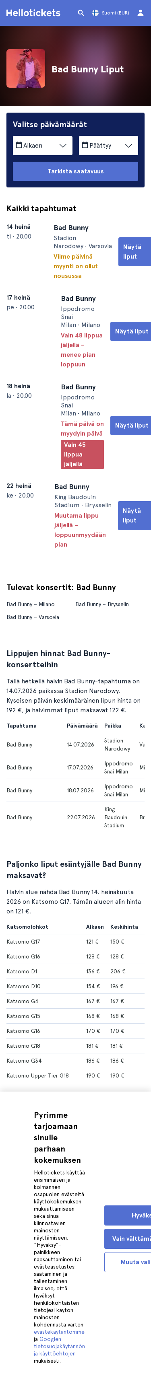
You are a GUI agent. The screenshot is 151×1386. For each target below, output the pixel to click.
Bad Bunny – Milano (30, 601)
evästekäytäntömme (59, 1331)
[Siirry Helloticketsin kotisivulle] (34, 13)
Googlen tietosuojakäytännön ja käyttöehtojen (59, 1346)
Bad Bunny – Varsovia (32, 614)
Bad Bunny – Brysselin (102, 601)
